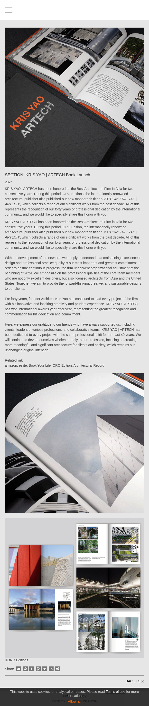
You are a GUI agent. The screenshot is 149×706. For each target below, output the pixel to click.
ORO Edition (62, 365)
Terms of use (115, 692)
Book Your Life (40, 365)
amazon (11, 365)
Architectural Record (89, 365)
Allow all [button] (74, 701)
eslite (23, 365)
